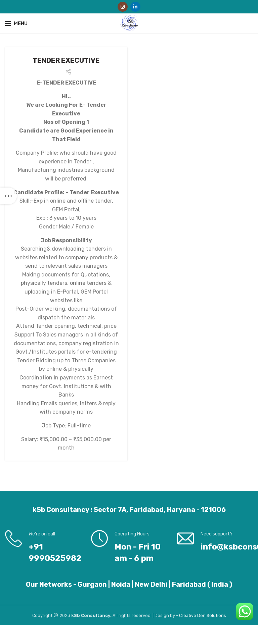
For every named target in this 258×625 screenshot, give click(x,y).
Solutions (216, 615)
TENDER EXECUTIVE (66, 60)
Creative (188, 615)
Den (202, 615)
